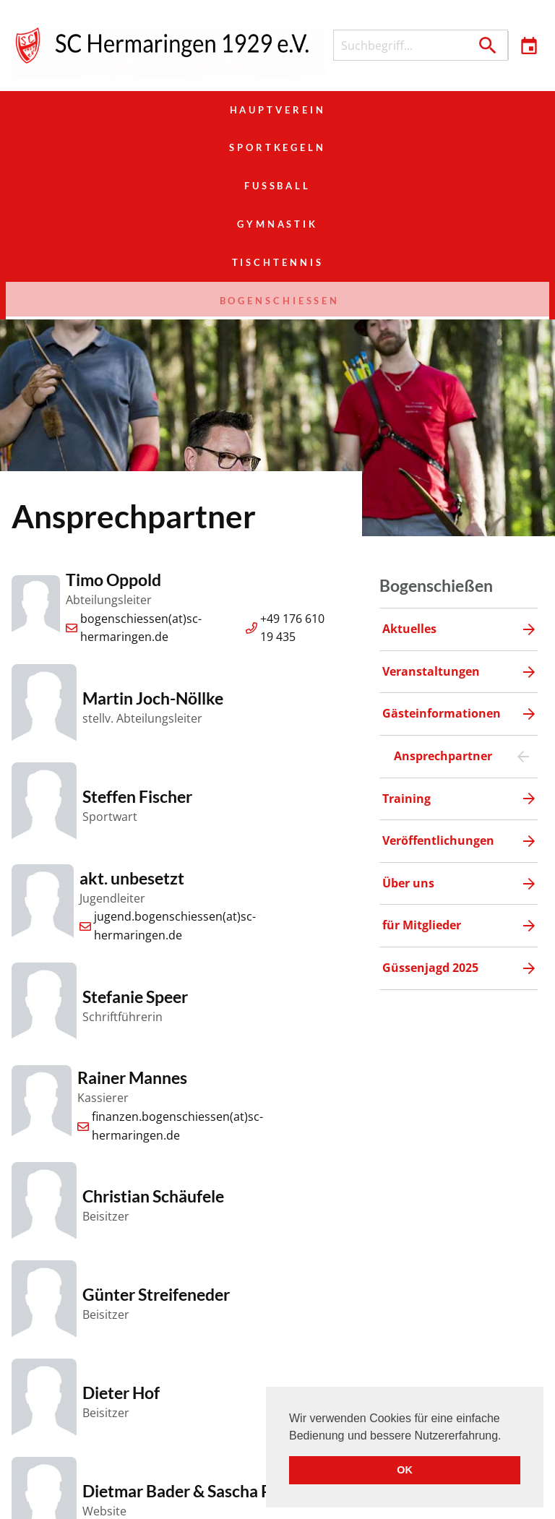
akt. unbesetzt (131, 725)
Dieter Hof (121, 1240)
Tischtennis (278, 147)
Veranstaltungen (254, 1497)
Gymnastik (96, 147)
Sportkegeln (277, 110)
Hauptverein (96, 110)
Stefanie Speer (135, 843)
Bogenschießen (458, 147)
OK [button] (405, 1470)
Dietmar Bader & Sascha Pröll (189, 1337)
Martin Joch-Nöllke (152, 545)
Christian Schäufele (153, 1043)
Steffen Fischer (137, 644)
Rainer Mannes (132, 925)
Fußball (459, 110)
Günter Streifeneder (156, 1142)
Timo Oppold (113, 427)
